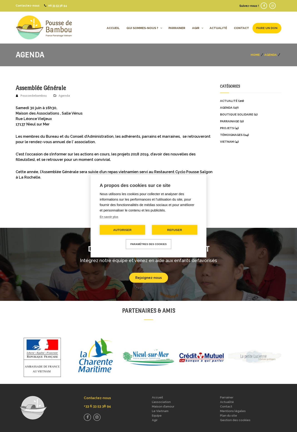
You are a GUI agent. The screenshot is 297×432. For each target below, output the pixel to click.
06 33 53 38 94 (57, 5)
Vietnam (227, 141)
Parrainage (229, 121)
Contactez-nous (28, 5)
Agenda (270, 54)
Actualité (229, 101)
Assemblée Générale (41, 88)
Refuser (174, 230)
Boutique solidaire (236, 114)
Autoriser (122, 230)
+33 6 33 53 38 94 (97, 406)
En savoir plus (109, 216)
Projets (227, 128)
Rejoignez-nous (148, 278)
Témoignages (231, 135)
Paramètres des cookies (148, 244)
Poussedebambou (33, 95)
